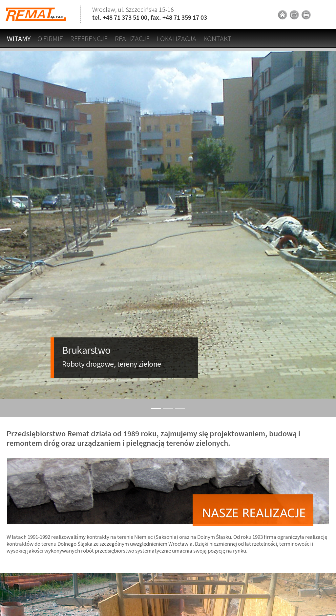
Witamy (18, 38)
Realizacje (132, 38)
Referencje (89, 38)
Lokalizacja (176, 38)
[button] (25, 232)
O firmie (50, 38)
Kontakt (217, 38)
